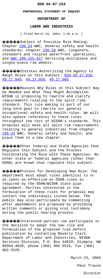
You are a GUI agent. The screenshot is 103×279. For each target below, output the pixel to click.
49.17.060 (59, 79)
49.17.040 (11, 79)
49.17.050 (35, 79)
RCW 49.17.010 (78, 75)
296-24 (25, 46)
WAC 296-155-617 (27, 59)
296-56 (49, 50)
